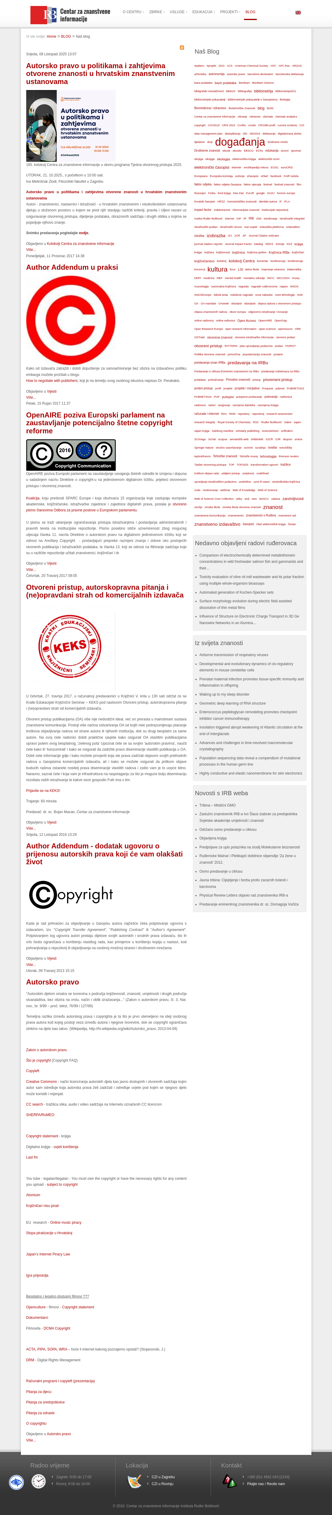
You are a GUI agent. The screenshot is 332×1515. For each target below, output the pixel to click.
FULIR (250, 193)
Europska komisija (221, 176)
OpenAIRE (265, 320)
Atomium (33, 1195)
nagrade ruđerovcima (264, 286)
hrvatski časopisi (204, 201)
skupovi (287, 439)
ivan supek (250, 226)
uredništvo (245, 481)
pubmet (279, 388)
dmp (210, 142)
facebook (276, 176)
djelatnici (199, 142)
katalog (258, 244)
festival (267, 184)
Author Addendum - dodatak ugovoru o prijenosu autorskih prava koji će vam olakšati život (104, 854)
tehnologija (268, 456)
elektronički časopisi (211, 167)
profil (218, 388)
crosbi (252, 125)
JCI (230, 235)
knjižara (209, 252)
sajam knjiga (202, 430)
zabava (275, 498)
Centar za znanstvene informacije (214, 116)
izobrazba (216, 235)
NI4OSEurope (202, 294)
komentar (262, 261)
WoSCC (264, 498)
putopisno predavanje (249, 396)
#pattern (199, 65)
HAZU (270, 193)
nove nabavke (264, 294)
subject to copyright (62, 1184)
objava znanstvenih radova (210, 311)
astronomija (217, 74)
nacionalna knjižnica (223, 286)
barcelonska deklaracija (290, 74)
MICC (270, 278)
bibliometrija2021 (285, 91)
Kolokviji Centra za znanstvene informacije (80, 244)
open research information (241, 328)
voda (197, 490)
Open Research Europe (208, 328)
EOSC (274, 167)
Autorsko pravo (52, 982)
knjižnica (238, 252)
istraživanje (270, 218)
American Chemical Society (251, 65)
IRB (251, 218)
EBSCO (249, 150)
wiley (239, 498)
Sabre (287, 422)
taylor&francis (202, 456)
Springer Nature (204, 447)
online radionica (204, 320)
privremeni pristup (277, 380)
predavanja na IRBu (248, 362)
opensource (285, 328)
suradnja (260, 447)
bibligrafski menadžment (209, 91)
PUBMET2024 (203, 396)
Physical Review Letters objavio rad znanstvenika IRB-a (244, 895)
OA (196, 303)
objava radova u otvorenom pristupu (279, 303)
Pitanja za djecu (39, 1392)
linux (233, 269)
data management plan (208, 133)
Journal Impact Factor (238, 244)
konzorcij (199, 269)
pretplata (200, 379)
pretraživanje (215, 379)
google (260, 193)
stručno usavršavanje (229, 447)
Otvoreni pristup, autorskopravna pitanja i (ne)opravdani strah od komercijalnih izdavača (105, 591)
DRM (30, 1360)
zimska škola (212, 507)
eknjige (210, 159)
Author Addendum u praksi (72, 267)
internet (229, 218)
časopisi (248, 524)
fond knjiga (224, 193)
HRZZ (221, 201)
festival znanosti (284, 184)
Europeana (201, 176)
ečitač (264, 176)
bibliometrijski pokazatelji (210, 99)
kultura (217, 269)
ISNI (259, 218)
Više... (31, 250)
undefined (263, 473)
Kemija (280, 244)
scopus (222, 439)
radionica (286, 396)
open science (267, 328)
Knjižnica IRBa (279, 252)
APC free (284, 65)
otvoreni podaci (285, 337)
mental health (233, 278)
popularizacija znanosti (257, 354)
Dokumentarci (37, 1318)
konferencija (278, 261)
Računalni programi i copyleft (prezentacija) (60, 1381)
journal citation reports (208, 244)
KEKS (269, 244)
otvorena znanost (220, 337)
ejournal (296, 150)
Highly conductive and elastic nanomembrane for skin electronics (251, 773)
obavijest (236, 303)
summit (248, 447)
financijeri (200, 193)
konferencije (295, 261)
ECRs (259, 150)
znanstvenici (236, 515)
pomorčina (234, 354)
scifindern (287, 430)
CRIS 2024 (228, 125)
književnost (223, 252)
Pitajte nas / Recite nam (266, 1484)
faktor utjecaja (252, 184)
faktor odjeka (203, 184)
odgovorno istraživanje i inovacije (268, 311)
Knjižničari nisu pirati (42, 1206)
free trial (238, 193)
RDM (232, 413)
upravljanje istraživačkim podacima (215, 481)
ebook (226, 150)
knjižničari (298, 252)
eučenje (240, 176)
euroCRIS (287, 167)
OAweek (223, 303)
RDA (224, 413)
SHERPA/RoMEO (40, 1115)
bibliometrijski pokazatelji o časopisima (252, 99)
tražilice (285, 464)
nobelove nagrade (241, 294)
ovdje (83, 233)
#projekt (211, 65)
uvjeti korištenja (66, 1147)
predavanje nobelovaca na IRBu (280, 371)
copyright (200, 125)
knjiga (298, 244)
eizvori (284, 150)
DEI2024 (255, 133)
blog (261, 108)
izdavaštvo (293, 226)
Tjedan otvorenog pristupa (210, 464)
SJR (278, 439)
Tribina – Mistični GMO (218, 805)
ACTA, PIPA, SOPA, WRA (46, 1349)
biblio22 (230, 91)
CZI (301, 125)
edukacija (272, 150)
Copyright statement (78, 1307)
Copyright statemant (42, 1136)
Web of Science (267, 490)
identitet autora (268, 201)
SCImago (200, 439)
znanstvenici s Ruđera (261, 515)
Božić (270, 108)
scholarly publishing (248, 430)
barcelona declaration (260, 74)
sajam (297, 422)
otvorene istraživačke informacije (254, 337)
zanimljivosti (293, 498)
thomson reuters (289, 456)
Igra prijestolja (37, 1275)
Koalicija (33, 498)
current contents (287, 125)
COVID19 (214, 125)
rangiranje (224, 405)
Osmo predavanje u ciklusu (221, 871)
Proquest (267, 388)
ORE (298, 328)
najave (284, 286)
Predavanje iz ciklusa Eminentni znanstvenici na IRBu (226, 371)
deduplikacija (232, 133)
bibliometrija (263, 91)
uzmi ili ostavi (262, 481)
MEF (220, 278)
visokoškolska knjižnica (286, 481)
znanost (273, 507)
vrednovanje (210, 490)
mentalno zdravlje (254, 278)
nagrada (243, 286)
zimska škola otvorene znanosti (242, 507)
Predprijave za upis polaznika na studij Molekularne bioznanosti (250, 847)
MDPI (197, 278)
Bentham (244, 82)
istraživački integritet (292, 218)
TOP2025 (242, 464)
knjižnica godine (256, 252)
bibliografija (245, 91)
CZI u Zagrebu (163, 1477)
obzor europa (237, 311)
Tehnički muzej (249, 456)
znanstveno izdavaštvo (217, 524)
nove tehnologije (285, 294)
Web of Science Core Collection (214, 498)
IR (244, 218)
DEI (245, 133)
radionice (200, 405)
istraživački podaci (206, 226)
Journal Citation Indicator (263, 235)
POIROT (290, 346)
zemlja (198, 507)
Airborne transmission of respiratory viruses (234, 655)
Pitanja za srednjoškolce (45, 1402)
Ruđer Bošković (271, 422)
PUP (217, 396)
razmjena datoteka (244, 405)
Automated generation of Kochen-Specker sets (237, 592)
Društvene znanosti (207, 150)
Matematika (294, 269)
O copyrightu (36, 1423)
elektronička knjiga (244, 159)
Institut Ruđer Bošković (208, 218)
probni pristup (203, 388)
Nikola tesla (221, 294)
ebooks (237, 150)
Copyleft (32, 1071)
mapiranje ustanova (273, 269)
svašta (272, 447)
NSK (300, 294)
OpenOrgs (280, 320)
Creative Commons (41, 1082)
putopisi (228, 397)
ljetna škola (252, 269)
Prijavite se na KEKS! (43, 791)
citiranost (254, 116)
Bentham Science (263, 82)
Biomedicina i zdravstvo (210, 108)
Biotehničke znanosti (242, 108)
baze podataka (225, 83)
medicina (208, 278)
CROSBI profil (266, 125)
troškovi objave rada (206, 473)
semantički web (239, 439)
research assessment (280, 413)
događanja (240, 142)
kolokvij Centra (242, 261)
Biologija (285, 99)
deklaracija (269, 133)
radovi (212, 405)
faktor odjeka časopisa (227, 184)
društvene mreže (278, 142)
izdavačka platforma (272, 226)
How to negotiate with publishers (52, 381)
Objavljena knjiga (213, 838)
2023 (222, 65)
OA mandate (208, 303)
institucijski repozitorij (275, 209)
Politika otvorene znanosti (210, 354)
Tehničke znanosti (225, 456)
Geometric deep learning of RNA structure (233, 703)
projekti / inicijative (247, 388)
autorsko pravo (236, 74)
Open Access (246, 320)
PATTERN (231, 345)
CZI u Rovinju (163, 1484)
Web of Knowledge (244, 490)
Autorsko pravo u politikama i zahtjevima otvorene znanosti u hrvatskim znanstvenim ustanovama (100, 74)
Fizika (211, 193)
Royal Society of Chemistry (234, 422)
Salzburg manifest (222, 430)
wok (247, 498)
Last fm (32, 1157)
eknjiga (198, 159)
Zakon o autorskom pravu (46, 1050)
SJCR (269, 439)
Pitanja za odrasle (40, 1413)
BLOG (66, 36)
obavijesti (250, 303)
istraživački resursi (231, 226)
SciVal (212, 439)
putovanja (271, 396)
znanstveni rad (287, 515)
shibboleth (257, 439)
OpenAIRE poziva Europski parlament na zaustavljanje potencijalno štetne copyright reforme (99, 423)
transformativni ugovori (264, 464)
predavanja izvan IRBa (210, 362)
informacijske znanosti (246, 209)
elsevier (237, 167)
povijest (278, 354)
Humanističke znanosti (242, 201)
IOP (239, 218)
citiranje (242, 116)
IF (280, 201)
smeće (298, 439)
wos (254, 498)
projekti (227, 388)
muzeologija (201, 286)
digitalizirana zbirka (290, 133)
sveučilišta (285, 447)
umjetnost (248, 473)
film (299, 184)
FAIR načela (291, 176)
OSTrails (199, 337)
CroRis (241, 125)
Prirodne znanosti (238, 379)
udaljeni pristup (230, 473)
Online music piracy (65, 1222)
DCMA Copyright (56, 1328)
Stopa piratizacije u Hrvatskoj (49, 1233)
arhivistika (200, 74)
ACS (230, 65)
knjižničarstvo (204, 261)
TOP (231, 464)
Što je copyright (38, 1060)
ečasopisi (253, 176)
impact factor (203, 209)
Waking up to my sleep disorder (225, 694)
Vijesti (52, 391)
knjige (198, 252)
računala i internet (206, 413)
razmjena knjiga (268, 405)
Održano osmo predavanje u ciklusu (228, 829)
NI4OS (294, 286)
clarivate (268, 116)
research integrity (204, 422)
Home (51, 36)
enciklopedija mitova (256, 167)
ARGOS (297, 65)
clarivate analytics (286, 116)
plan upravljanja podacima (256, 345)
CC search (34, 1104)
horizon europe (286, 193)
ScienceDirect (270, 430)
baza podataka (203, 82)
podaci (279, 346)
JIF (244, 235)
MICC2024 (283, 278)
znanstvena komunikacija (210, 515)
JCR (237, 235)
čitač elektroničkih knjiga (270, 524)
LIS (240, 269)
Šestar (292, 524)
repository (244, 413)
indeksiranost (222, 209)
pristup (257, 379)
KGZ (289, 244)
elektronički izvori (269, 159)
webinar (225, 490)
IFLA (287, 201)
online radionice (225, 320)
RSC (256, 422)
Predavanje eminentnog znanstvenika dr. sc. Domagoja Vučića (249, 904)
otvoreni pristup (208, 346)
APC (273, 65)
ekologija (223, 159)
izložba (199, 235)
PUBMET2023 (295, 388)
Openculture (36, 1307)
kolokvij (221, 261)
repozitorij (258, 413)
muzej (295, 278)
